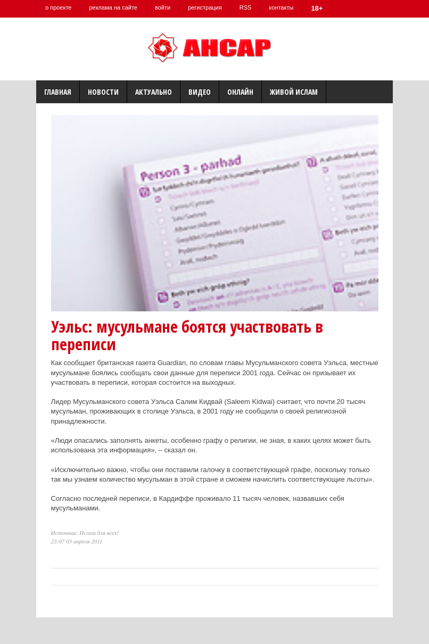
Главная (57, 92)
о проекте (58, 7)
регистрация (205, 7)
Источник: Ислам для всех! (85, 533)
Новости (103, 92)
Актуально (153, 92)
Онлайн (240, 92)
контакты (281, 7)
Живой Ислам (294, 92)
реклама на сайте (113, 7)
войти (162, 7)
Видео (199, 92)
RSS (246, 7)
